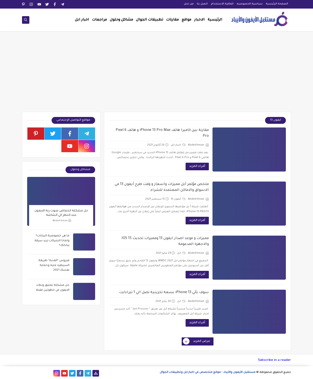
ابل (181, 253)
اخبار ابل (82, 20)
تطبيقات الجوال (149, 20)
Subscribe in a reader (274, 360)
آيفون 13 (178, 199)
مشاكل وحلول (121, 20)
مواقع (186, 20)
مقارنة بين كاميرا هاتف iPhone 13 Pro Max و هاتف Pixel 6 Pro (162, 133)
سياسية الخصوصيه (250, 3)
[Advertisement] (156, 74)
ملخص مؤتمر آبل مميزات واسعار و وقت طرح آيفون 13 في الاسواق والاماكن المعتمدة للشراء (162, 187)
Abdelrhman (62, 220)
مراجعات (99, 20)
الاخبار (199, 20)
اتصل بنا (202, 3)
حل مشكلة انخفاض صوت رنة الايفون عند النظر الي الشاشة (61, 213)
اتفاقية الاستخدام (222, 3)
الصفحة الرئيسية (277, 3)
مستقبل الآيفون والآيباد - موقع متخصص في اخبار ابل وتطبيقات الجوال (208, 372)
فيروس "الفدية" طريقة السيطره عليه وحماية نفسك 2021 (53, 265)
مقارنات (172, 20)
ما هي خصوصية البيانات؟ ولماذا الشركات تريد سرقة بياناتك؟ (51, 240)
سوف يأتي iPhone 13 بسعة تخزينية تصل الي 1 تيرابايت (164, 293)
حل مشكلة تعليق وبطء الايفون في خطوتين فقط (52, 288)
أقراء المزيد (197, 166)
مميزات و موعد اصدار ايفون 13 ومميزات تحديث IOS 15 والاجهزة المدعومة (165, 241)
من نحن (189, 3)
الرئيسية (215, 20)
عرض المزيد (196, 341)
